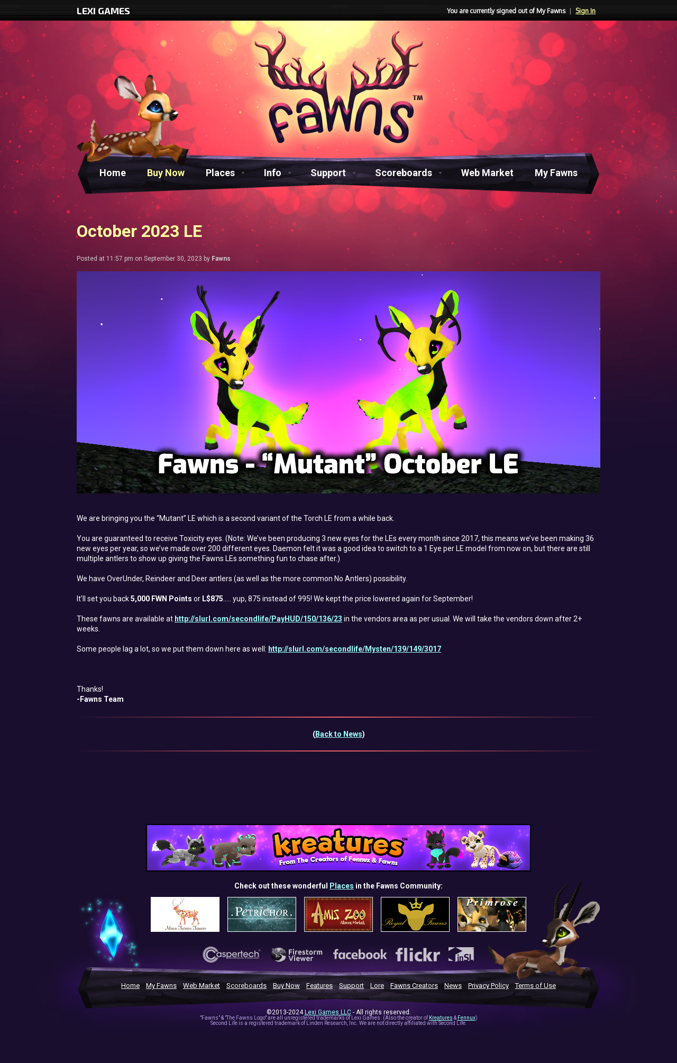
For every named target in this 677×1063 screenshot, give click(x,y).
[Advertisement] (338, 794)
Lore (377, 985)
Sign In (585, 11)
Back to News (338, 734)
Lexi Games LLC (328, 1012)
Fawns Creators (414, 985)
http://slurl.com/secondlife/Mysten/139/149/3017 (354, 649)
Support (328, 172)
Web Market (487, 172)
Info (272, 172)
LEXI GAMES (103, 10)
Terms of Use (535, 985)
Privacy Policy (488, 985)
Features (319, 985)
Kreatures (441, 1018)
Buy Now (166, 172)
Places (220, 172)
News (453, 985)
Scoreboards (403, 172)
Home (112, 172)
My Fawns (556, 172)
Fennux (466, 1018)
